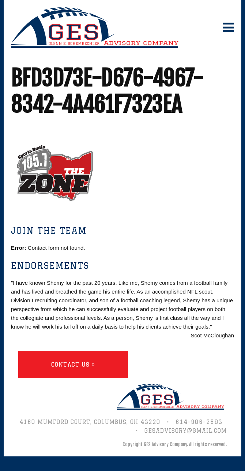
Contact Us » (73, 364)
